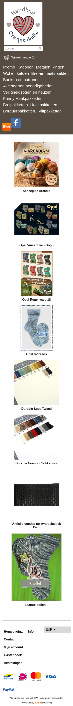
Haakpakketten (43, 104)
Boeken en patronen (21, 79)
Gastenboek (13, 655)
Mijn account (13, 647)
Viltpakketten (50, 111)
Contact (10, 639)
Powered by (36, 702)
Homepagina (13, 631)
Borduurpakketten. (19, 111)
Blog (6, 126)
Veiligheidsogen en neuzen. (28, 92)
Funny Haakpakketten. (23, 98)
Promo (9, 67)
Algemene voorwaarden (51, 698)
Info (30, 631)
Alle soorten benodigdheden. (29, 86)
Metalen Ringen (50, 67)
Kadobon (25, 67)
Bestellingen (13, 663)
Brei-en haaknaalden (50, 73)
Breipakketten (15, 104)
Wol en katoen (16, 73)
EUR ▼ (51, 629)
